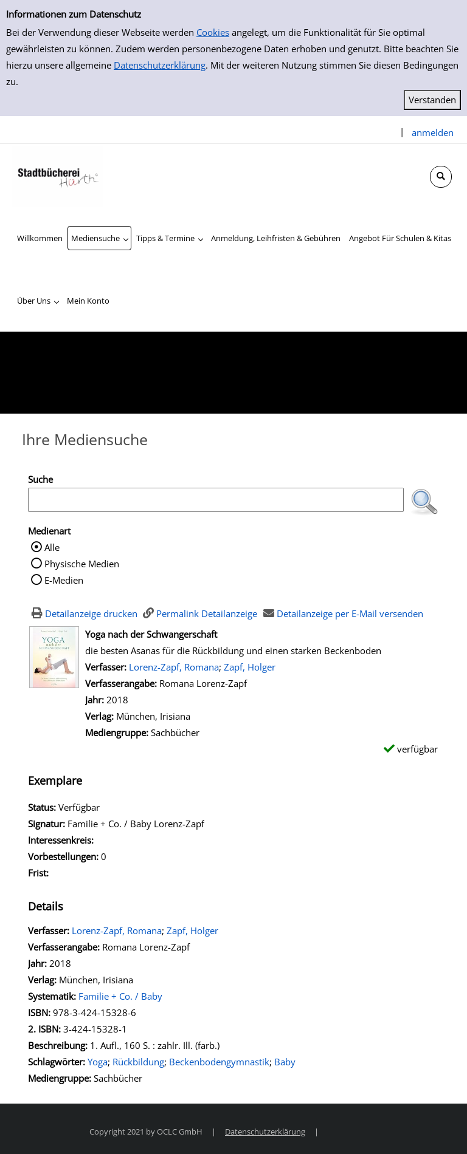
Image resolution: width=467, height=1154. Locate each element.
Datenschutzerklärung (160, 65)
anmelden (433, 132)
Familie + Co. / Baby (120, 996)
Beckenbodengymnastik (219, 1062)
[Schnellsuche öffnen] (441, 177)
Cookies (212, 32)
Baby (285, 1062)
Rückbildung (138, 1062)
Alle (52, 547)
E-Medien (63, 580)
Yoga (98, 1062)
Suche (40, 479)
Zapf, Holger (249, 667)
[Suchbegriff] (216, 500)
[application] (99, 238)
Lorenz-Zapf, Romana (174, 667)
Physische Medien (81, 564)
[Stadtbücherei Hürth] (57, 175)
